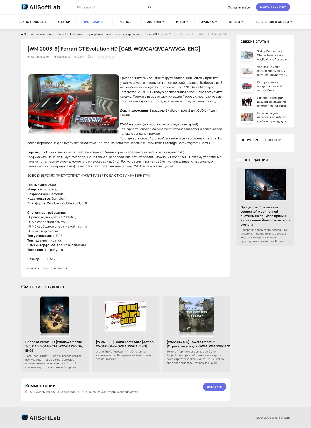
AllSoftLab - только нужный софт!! (43, 34)
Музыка (207, 22)
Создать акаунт (240, 7)
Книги (234, 22)
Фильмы (154, 22)
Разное (125, 22)
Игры (180, 22)
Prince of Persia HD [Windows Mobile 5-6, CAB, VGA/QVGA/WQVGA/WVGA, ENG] (54, 346)
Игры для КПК (151, 34)
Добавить (214, 386)
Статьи (64, 22)
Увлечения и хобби (272, 22)
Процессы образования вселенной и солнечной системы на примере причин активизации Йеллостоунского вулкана (265, 216)
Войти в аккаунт (273, 7)
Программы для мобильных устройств (113, 34)
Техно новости (32, 22)
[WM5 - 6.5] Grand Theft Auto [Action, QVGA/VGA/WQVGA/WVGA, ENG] (125, 344)
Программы (77, 34)
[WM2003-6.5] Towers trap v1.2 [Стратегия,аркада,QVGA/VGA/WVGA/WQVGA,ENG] (196, 344)
